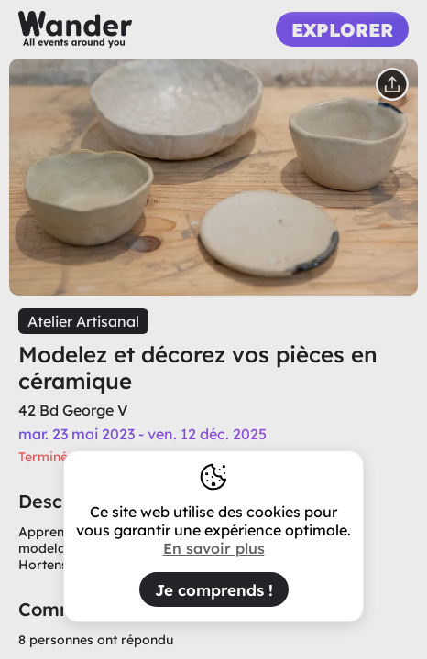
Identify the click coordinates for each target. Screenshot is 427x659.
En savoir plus (214, 548)
